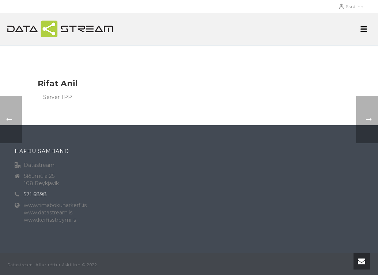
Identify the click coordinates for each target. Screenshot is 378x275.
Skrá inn (351, 6)
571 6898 (35, 194)
